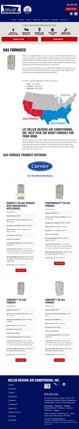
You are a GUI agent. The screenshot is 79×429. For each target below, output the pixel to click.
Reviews (21, 20)
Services (45, 20)
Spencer (57, 410)
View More (21, 270)
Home (14, 20)
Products (37, 20)
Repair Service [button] (59, 39)
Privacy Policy (14, 413)
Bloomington (48, 406)
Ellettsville (58, 406)
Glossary (15, 422)
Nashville (67, 406)
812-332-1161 (51, 393)
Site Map (14, 418)
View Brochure (11, 212)
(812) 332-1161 (37, 149)
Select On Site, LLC (60, 419)
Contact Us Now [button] (71, 9)
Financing (54, 20)
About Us (63, 20)
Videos (28, 20)
